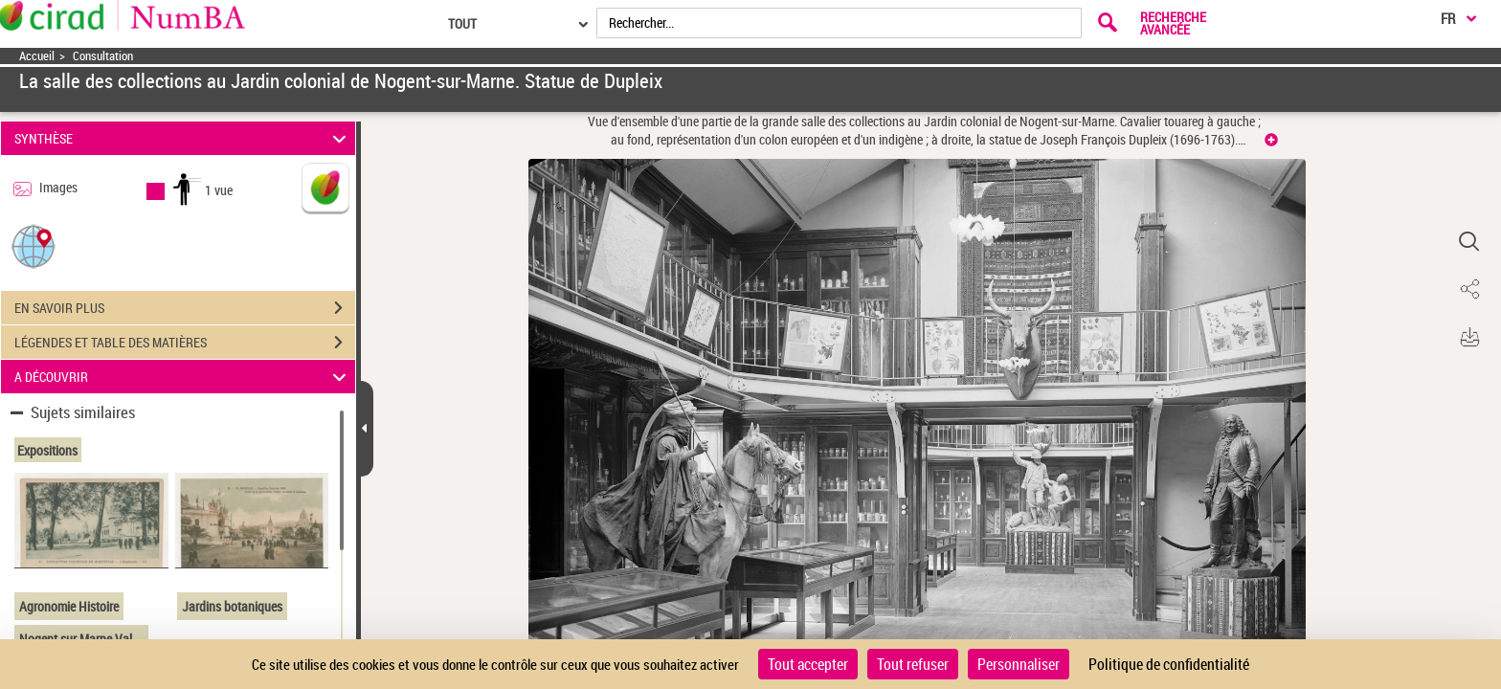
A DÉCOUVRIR (183, 376)
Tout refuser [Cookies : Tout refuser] (913, 664)
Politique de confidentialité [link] (1168, 664)
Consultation (103, 56)
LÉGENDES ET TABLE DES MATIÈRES (184, 342)
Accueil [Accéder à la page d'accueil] (37, 56)
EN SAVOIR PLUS (184, 308)
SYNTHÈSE (183, 138)
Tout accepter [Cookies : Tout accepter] (808, 664)
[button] (33, 245)
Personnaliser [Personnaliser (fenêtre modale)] (1018, 664)
